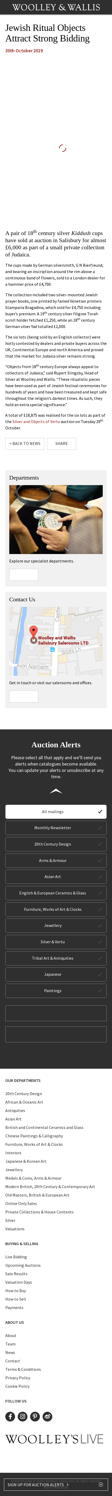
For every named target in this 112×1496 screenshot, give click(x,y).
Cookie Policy (17, 1386)
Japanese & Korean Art (25, 1161)
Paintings (53, 990)
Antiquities (15, 1110)
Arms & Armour (53, 860)
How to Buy (15, 1290)
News (10, 1352)
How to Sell (15, 1299)
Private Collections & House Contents (39, 1211)
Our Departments (23, 1080)
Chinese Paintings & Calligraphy (34, 1135)
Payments (14, 1307)
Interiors (13, 1152)
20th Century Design (52, 844)
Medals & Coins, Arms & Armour (33, 1178)
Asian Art (53, 876)
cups (87, 233)
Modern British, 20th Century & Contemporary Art (50, 1186)
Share (61, 443)
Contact (12, 1360)
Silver (10, 1220)
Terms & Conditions (23, 1369)
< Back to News (24, 443)
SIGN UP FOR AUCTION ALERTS (38, 1484)
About (10, 1335)
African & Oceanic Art (24, 1102)
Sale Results (16, 1273)
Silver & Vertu (53, 941)
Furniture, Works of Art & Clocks (53, 909)
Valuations (15, 1228)
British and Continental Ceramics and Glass (44, 1127)
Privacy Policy (17, 1377)
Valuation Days (18, 1282)
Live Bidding (16, 1256)
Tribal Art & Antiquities (52, 958)
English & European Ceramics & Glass (52, 892)
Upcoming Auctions (23, 1265)
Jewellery (53, 925)
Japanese (52, 974)
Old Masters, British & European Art (37, 1195)
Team (10, 1344)
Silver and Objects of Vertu (36, 421)
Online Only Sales (21, 1203)
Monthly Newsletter (52, 827)
